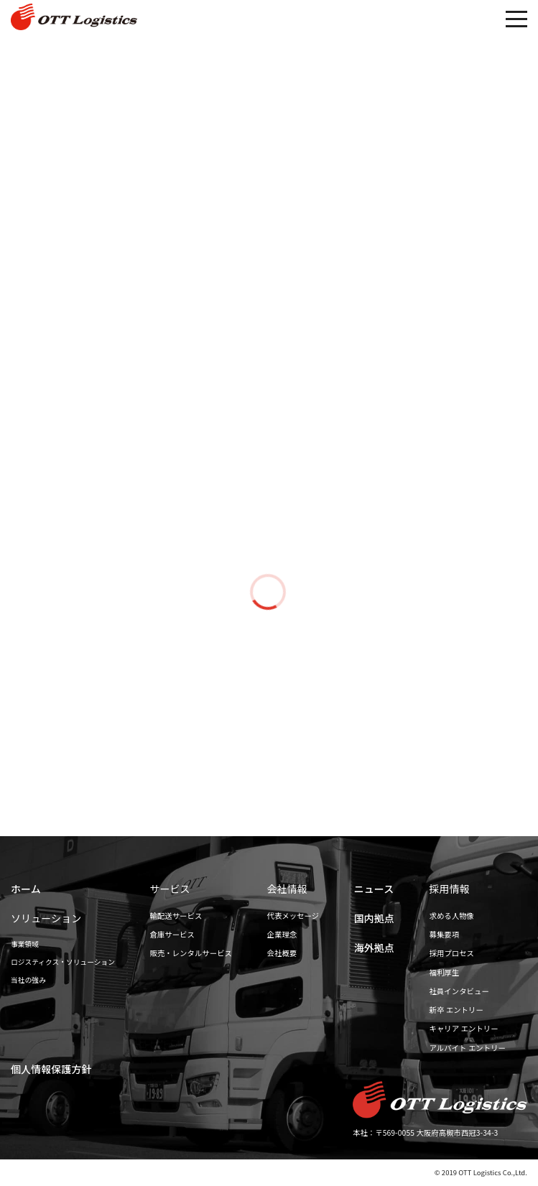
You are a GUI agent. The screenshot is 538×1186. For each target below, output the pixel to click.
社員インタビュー (459, 991)
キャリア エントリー (464, 1028)
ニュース (374, 888)
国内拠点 (374, 918)
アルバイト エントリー (468, 1047)
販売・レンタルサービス (190, 953)
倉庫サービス (172, 934)
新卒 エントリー (456, 1009)
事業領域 (25, 944)
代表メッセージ (292, 915)
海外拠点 (374, 947)
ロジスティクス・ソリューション (63, 962)
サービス (169, 888)
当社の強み (28, 980)
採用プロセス (452, 953)
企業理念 (281, 934)
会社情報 (286, 888)
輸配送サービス (175, 915)
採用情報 (450, 888)
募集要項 (445, 934)
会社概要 (281, 953)
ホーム (26, 888)
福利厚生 (445, 972)
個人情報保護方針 (51, 1069)
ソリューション (46, 918)
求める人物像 (452, 915)
